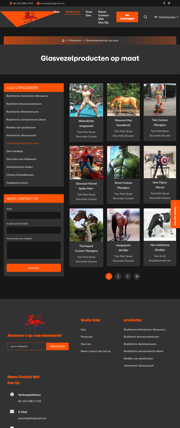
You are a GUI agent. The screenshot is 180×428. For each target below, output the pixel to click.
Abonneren (57, 346)
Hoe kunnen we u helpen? (20, 238)
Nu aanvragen (127, 17)
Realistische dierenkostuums (22, 111)
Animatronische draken (19, 166)
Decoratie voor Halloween (21, 159)
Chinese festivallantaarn (20, 174)
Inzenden (34, 267)
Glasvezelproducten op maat (22, 143)
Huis (57, 11)
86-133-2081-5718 (29, 401)
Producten (73, 11)
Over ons (89, 13)
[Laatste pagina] (137, 276)
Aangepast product (17, 182)
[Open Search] (145, 17)
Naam (9, 208)
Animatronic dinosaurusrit (21, 135)
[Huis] (63, 40)
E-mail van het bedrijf (18, 223)
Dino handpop (14, 151)
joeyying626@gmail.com (53, 3)
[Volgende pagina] (127, 276)
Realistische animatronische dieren (26, 119)
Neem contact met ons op (103, 17)
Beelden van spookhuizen (21, 127)
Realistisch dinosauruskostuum (24, 103)
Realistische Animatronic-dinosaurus (27, 95)
